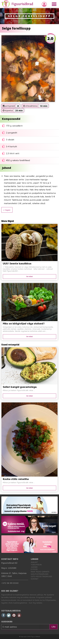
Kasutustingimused (39, 574)
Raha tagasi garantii (40, 572)
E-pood (34, 569)
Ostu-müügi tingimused (41, 576)
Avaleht (34, 562)
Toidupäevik (36, 565)
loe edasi (29, 276)
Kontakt (34, 579)
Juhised (34, 567)
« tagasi (6, 210)
